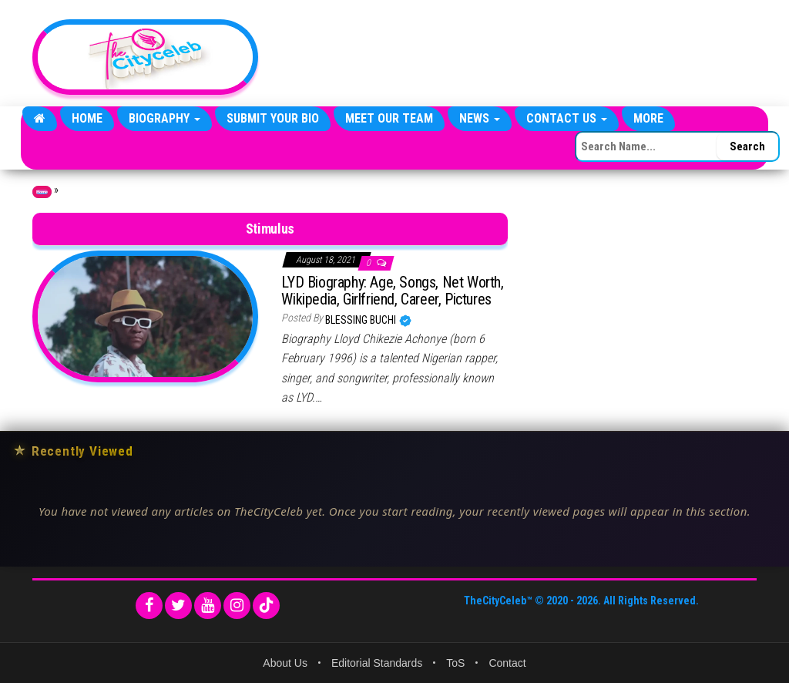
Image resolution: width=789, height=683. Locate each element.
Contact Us (566, 118)
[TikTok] (266, 605)
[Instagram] (236, 605)
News (479, 118)
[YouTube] (207, 605)
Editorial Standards (376, 663)
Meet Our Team (389, 118)
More (648, 118)
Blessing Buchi (361, 320)
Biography (164, 118)
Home (87, 118)
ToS (455, 663)
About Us (285, 663)
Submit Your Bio (273, 118)
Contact (507, 663)
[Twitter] (178, 605)
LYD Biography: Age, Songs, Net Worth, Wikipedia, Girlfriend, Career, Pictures (392, 290)
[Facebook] (149, 605)
